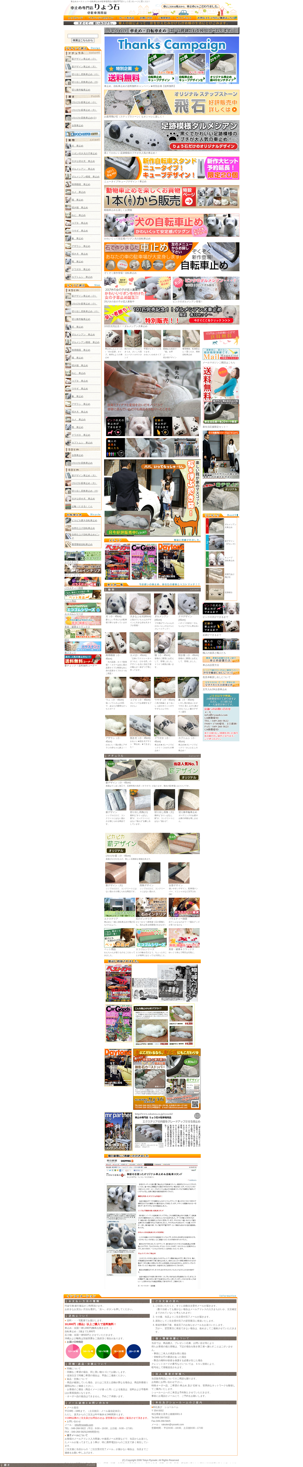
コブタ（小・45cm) (140, 699)
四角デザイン (147, 885)
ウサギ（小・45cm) (165, 699)
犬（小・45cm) (113, 616)
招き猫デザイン (170, 357)
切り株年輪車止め (188, 812)
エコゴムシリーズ (145, 949)
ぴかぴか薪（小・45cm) (118, 855)
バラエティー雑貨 (178, 918)
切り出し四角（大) (164, 812)
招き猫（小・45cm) (188, 655)
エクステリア (111, 918)
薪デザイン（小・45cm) (118, 782)
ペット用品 (110, 949)
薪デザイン (111, 812)
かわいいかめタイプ (152, 354)
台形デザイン (176, 885)
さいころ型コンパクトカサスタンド (133, 354)
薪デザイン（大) (114, 885)
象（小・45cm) (186, 699)
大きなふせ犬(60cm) (140, 616)
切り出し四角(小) (139, 812)
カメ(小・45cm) (138, 655)
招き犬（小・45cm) (140, 738)
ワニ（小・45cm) (115, 699)
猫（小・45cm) (162, 655)
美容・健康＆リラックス (181, 949)
